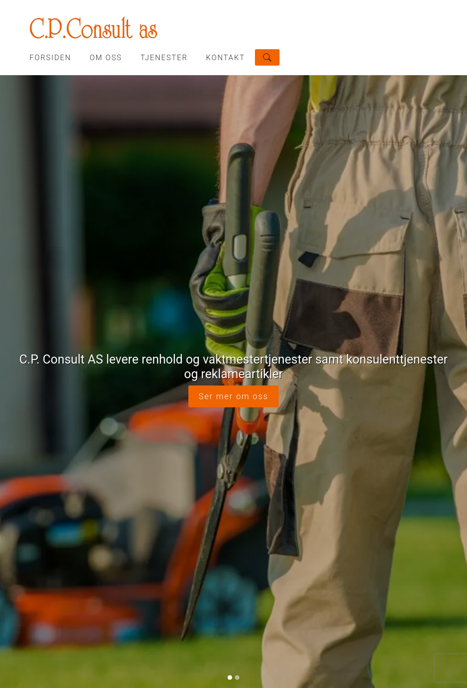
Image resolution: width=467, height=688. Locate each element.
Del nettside (389, 577)
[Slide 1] (230, 317)
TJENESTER (163, 57)
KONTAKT (225, 57)
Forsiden (51, 57)
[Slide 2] (237, 317)
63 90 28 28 (181, 586)
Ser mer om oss (234, 216)
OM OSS (106, 57)
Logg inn (233, 669)
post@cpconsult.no (286, 586)
